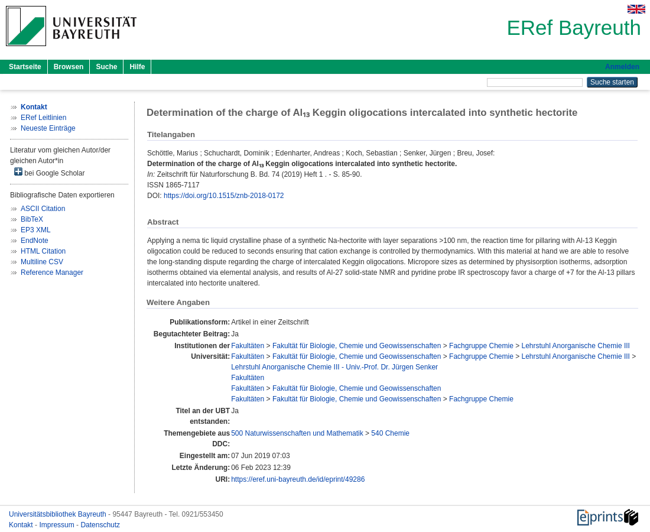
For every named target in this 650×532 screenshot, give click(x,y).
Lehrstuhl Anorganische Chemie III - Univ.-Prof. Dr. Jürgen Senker (334, 367)
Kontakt (22, 525)
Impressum (57, 525)
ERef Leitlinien (43, 117)
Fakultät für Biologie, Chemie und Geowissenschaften (356, 346)
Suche (106, 67)
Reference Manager (52, 272)
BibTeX (32, 219)
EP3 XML (36, 230)
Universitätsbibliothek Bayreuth (58, 514)
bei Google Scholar (49, 172)
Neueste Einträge (48, 128)
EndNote (34, 240)
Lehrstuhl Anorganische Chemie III (576, 346)
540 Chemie (390, 433)
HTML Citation (43, 251)
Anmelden (622, 67)
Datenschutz (100, 525)
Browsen (69, 67)
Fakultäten (247, 346)
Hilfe (137, 67)
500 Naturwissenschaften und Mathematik (297, 433)
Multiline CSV (42, 262)
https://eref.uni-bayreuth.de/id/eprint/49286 (298, 479)
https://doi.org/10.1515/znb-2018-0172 (224, 196)
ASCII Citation (43, 209)
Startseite (25, 67)
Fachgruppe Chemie (481, 346)
